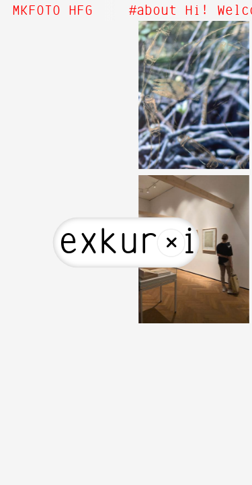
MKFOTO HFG (52, 11)
